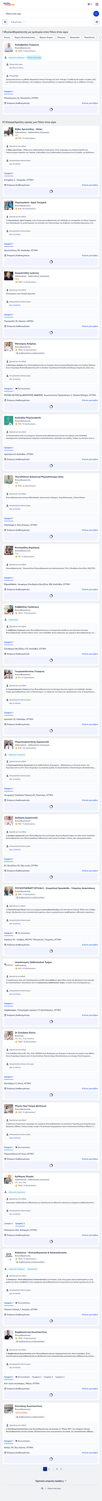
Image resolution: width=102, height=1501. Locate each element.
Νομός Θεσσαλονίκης (25, 37)
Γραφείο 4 (60, 1377)
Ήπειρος (61, 37)
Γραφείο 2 (20, 1223)
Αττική (7, 37)
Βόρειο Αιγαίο (46, 37)
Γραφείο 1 (8, 91)
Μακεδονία (89, 37)
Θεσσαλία (75, 37)
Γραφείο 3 (48, 1377)
